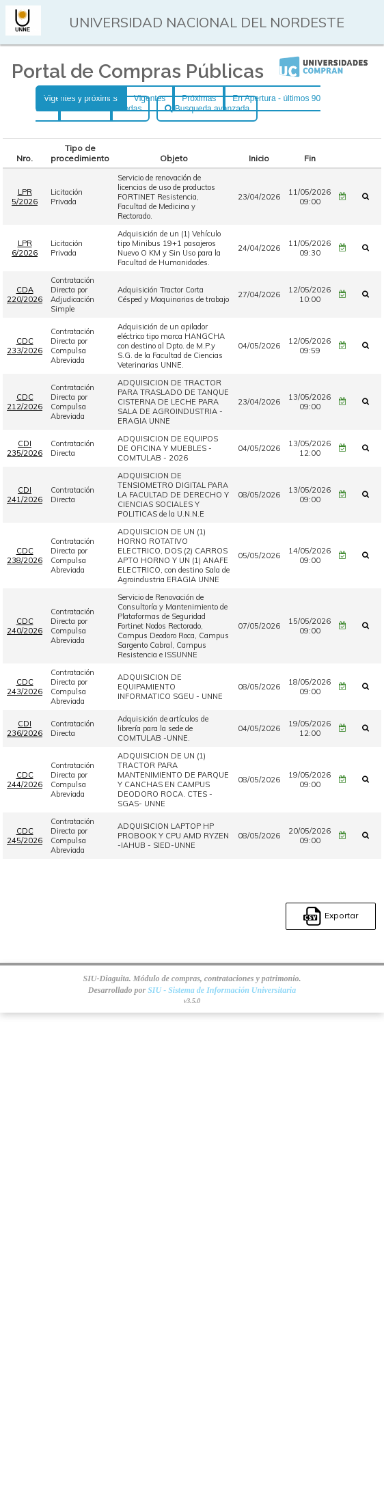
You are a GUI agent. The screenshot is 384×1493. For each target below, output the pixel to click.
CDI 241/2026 (24, 494)
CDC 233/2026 (24, 345)
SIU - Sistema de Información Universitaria (222, 990)
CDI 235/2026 (24, 448)
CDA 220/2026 (24, 294)
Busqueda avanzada (207, 108)
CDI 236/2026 (24, 728)
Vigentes (149, 98)
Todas (130, 108)
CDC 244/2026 (24, 779)
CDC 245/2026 (24, 835)
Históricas (86, 108)
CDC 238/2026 (24, 555)
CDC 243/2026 (24, 686)
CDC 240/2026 (24, 625)
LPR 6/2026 (25, 248)
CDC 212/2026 (24, 401)
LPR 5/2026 (25, 196)
